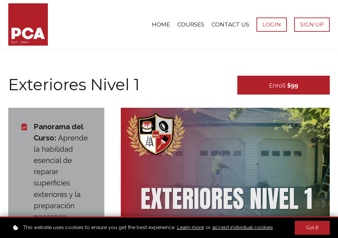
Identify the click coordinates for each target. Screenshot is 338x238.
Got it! (312, 227)
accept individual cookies (242, 227)
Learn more (190, 227)
